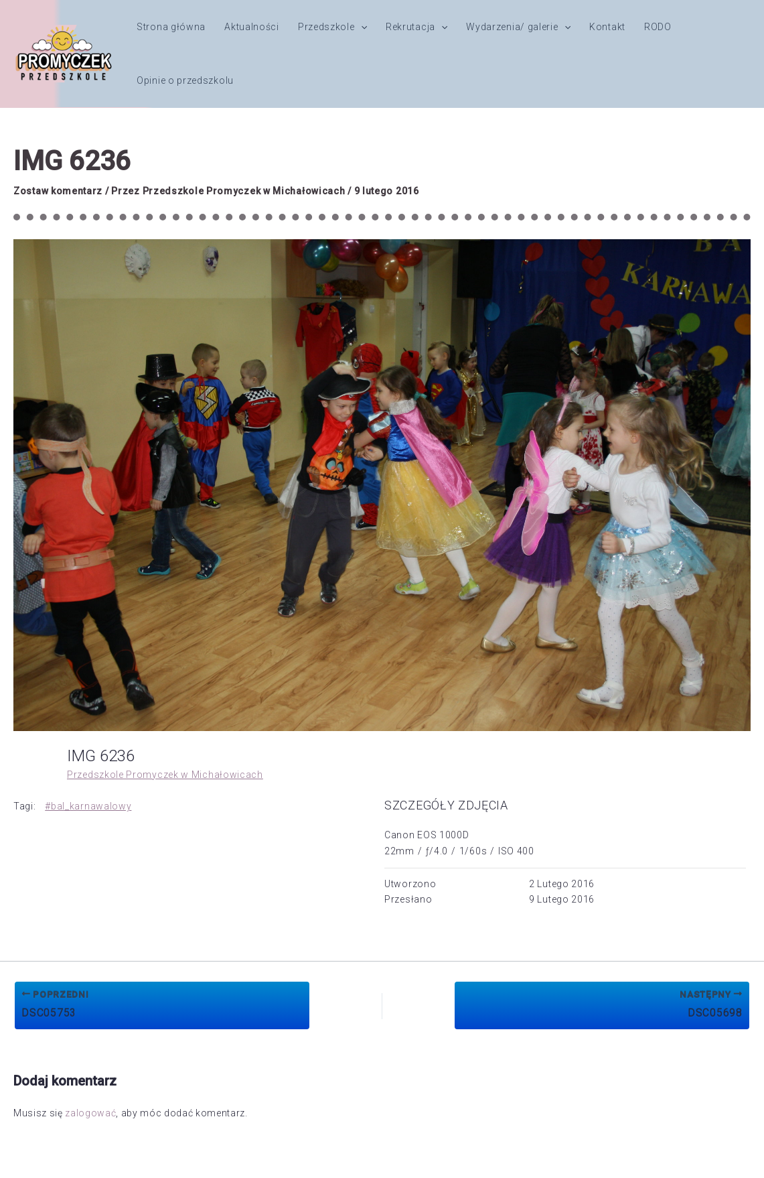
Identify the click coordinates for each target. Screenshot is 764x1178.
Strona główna (171, 26)
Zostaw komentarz (57, 191)
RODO (658, 26)
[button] (361, 27)
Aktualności (251, 26)
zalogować (90, 1113)
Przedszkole (332, 27)
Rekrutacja (416, 27)
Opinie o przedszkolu (185, 80)
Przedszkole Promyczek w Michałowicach (165, 774)
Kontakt (607, 26)
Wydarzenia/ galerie (518, 27)
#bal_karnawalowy (88, 806)
